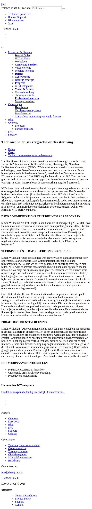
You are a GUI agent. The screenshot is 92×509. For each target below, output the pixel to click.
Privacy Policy (23, 498)
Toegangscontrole (24, 95)
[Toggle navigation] (2, 47)
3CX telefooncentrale (19, 457)
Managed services (25, 101)
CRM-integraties (24, 86)
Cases (11, 152)
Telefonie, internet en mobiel (24, 445)
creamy (6, 489)
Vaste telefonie (23, 67)
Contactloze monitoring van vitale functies (38, 116)
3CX (10, 23)
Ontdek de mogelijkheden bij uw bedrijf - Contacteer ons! (32, 392)
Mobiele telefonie (24, 70)
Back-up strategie (24, 79)
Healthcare (14, 460)
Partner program (24, 128)
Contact (12, 134)
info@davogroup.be (12, 472)
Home (11, 149)
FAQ (10, 131)
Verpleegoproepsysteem (28, 110)
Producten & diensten (20, 52)
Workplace (21, 61)
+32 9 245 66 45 (10, 477)
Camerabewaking (24, 92)
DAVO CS (14, 421)
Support (12, 430)
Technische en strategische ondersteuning (30, 155)
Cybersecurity (22, 76)
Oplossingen (15, 104)
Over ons (13, 122)
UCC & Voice (22, 58)
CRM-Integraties (17, 454)
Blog (10, 119)
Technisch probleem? (19, 14)
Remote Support (17, 17)
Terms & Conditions (26, 495)
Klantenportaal (16, 20)
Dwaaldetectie (23, 113)
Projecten (20, 125)
